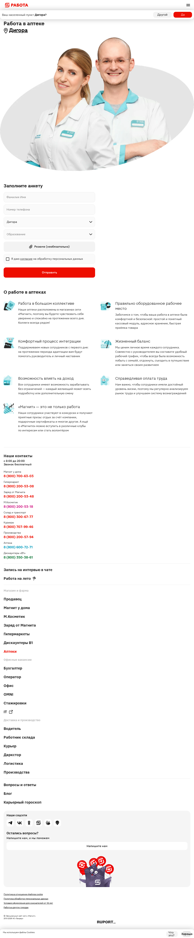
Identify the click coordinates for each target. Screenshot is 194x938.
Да (183, 14)
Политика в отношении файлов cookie (23, 894)
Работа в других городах (16, 907)
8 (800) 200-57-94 (19, 537)
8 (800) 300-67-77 (18, 517)
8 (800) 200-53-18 (18, 506)
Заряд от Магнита (20, 625)
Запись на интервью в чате (28, 570)
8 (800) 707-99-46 (18, 527)
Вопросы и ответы (20, 785)
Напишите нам (97, 846)
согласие (26, 259)
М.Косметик (14, 616)
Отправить (49, 272)
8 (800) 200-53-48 (19, 496)
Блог (8, 793)
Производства (17, 772)
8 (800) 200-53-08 (19, 486)
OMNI (8, 694)
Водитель (12, 728)
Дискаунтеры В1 (18, 643)
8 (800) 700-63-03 (19, 476)
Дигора (18, 30)
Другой (162, 14)
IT (8, 712)
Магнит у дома (17, 608)
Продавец (13, 599)
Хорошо (186, 934)
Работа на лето (20, 578)
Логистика (13, 763)
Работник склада (19, 737)
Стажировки (15, 703)
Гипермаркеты (17, 634)
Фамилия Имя (16, 197)
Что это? (171, 934)
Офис (9, 685)
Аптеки (10, 651)
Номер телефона (18, 209)
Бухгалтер (13, 668)
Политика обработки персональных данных (26, 898)
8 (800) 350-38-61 (18, 557)
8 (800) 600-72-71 (18, 547)
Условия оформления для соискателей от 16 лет (28, 903)
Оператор (12, 677)
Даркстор (12, 755)
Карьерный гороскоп (22, 802)
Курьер (10, 746)
